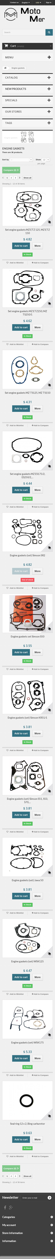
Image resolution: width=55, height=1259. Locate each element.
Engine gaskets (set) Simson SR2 (27, 555)
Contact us (14, 2)
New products (15, 88)
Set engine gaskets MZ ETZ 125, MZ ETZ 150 (27, 231)
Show (38, 160)
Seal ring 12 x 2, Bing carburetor (27, 1123)
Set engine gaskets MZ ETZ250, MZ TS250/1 (27, 313)
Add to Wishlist (16, 263)
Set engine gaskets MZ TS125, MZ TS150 (27, 392)
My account (9, 1225)
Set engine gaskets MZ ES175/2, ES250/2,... (27, 475)
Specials (11, 100)
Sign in (48, 2)
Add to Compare (41, 263)
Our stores (13, 111)
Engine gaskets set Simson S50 (27, 636)
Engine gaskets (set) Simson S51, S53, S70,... (27, 800)
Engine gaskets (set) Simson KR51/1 (27, 717)
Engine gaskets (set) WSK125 (27, 961)
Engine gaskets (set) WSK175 (27, 1042)
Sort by (5, 160)
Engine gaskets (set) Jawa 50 (27, 880)
